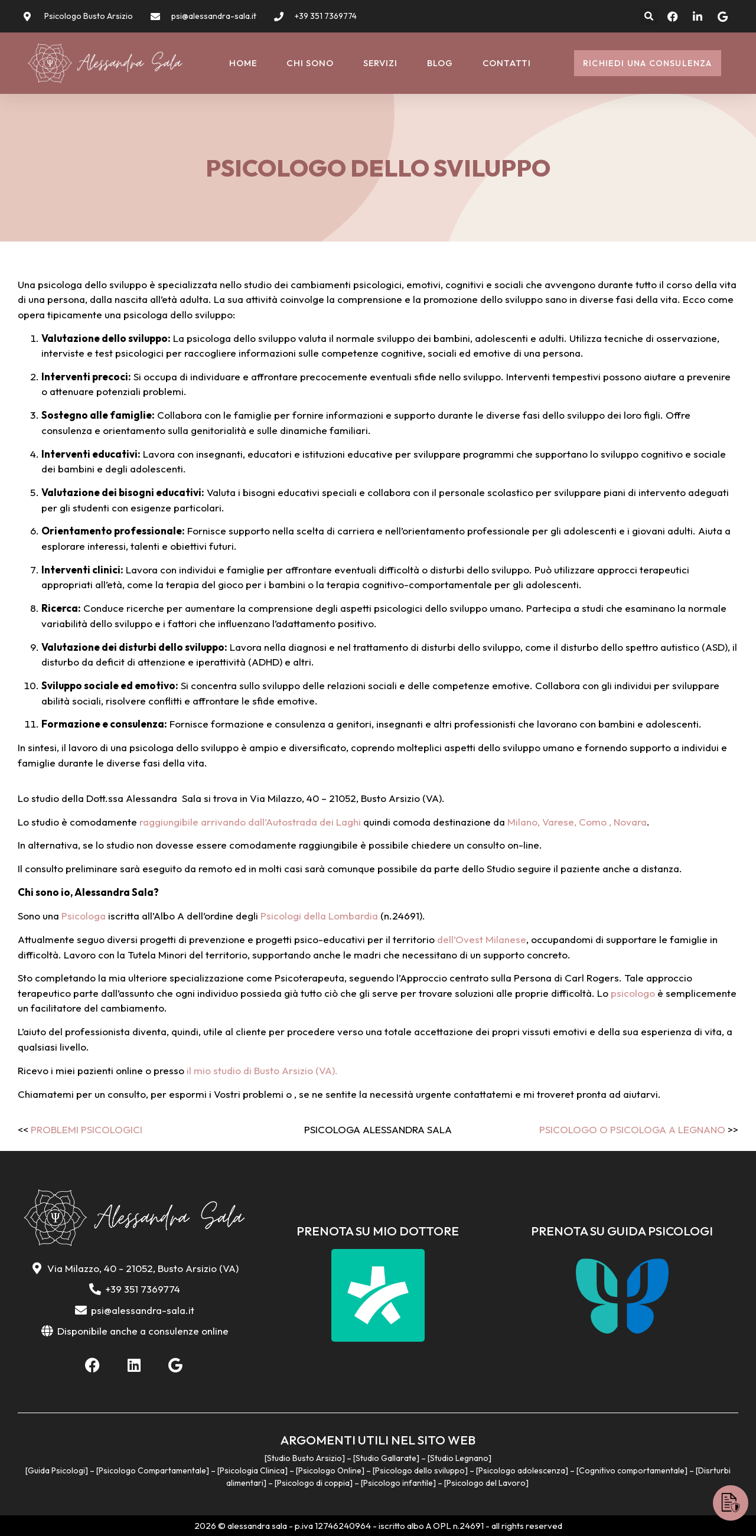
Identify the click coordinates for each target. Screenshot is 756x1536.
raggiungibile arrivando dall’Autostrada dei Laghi (250, 822)
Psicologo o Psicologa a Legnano (632, 1129)
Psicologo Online (329, 1470)
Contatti (507, 63)
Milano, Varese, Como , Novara (577, 822)
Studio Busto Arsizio (304, 1458)
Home (243, 63)
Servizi (380, 63)
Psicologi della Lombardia (319, 915)
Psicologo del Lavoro (486, 1483)
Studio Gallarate (386, 1458)
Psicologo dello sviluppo (420, 1470)
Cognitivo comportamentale (632, 1470)
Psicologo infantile (398, 1483)
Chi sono (309, 63)
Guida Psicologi (56, 1470)
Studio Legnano (459, 1458)
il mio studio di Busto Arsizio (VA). (261, 1070)
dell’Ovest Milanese (481, 939)
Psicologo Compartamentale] (154, 1470)
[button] (649, 16)
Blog (440, 63)
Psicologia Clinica (252, 1470)
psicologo (633, 993)
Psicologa (83, 915)
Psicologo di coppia (313, 1483)
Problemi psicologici (86, 1129)
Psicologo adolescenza (521, 1470)
